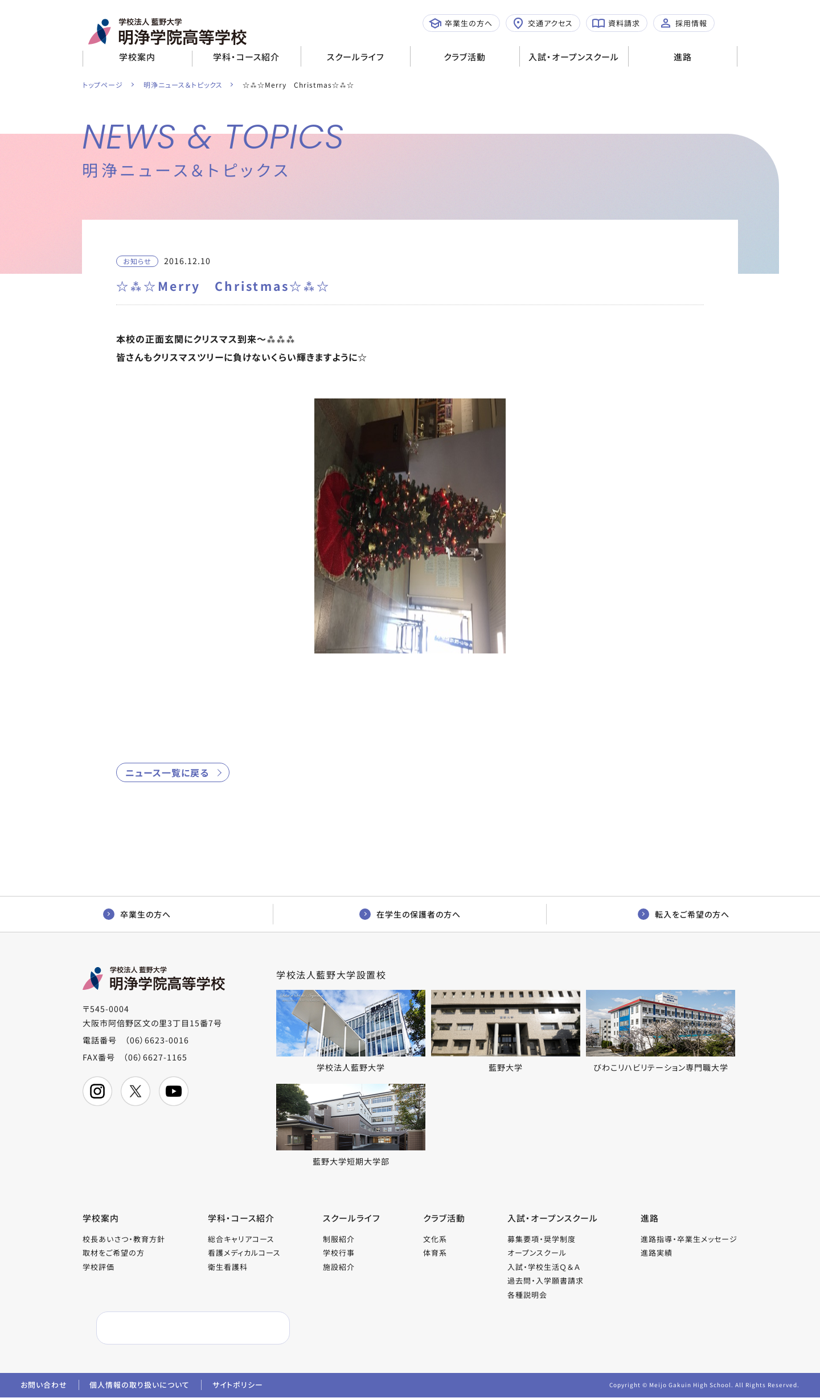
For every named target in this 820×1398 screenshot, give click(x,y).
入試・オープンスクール (573, 57)
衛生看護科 (228, 1266)
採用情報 (683, 23)
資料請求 (616, 23)
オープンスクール (537, 1253)
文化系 (435, 1238)
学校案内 (137, 57)
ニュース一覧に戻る (167, 772)
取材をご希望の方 (114, 1253)
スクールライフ (355, 57)
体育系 (435, 1253)
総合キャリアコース (241, 1238)
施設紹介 (339, 1266)
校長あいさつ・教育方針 (124, 1238)
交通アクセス (542, 23)
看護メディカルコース (244, 1253)
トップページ (103, 84)
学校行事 (339, 1253)
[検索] (166, 1328)
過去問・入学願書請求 (545, 1281)
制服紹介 (339, 1238)
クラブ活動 (465, 57)
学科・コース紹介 (246, 57)
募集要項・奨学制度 (541, 1238)
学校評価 (98, 1266)
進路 (683, 57)
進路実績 (657, 1253)
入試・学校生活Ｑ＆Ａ (543, 1266)
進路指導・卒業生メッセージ (689, 1238)
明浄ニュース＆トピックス (183, 84)
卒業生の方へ (461, 23)
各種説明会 (527, 1294)
